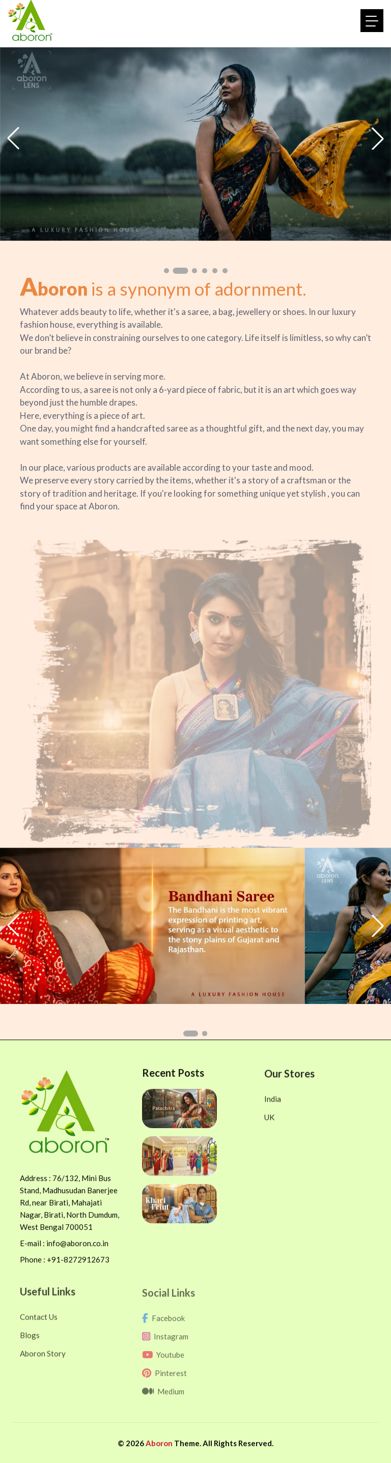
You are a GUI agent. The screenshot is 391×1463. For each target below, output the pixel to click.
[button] (170, 271)
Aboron (160, 1452)
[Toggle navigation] (371, 20)
